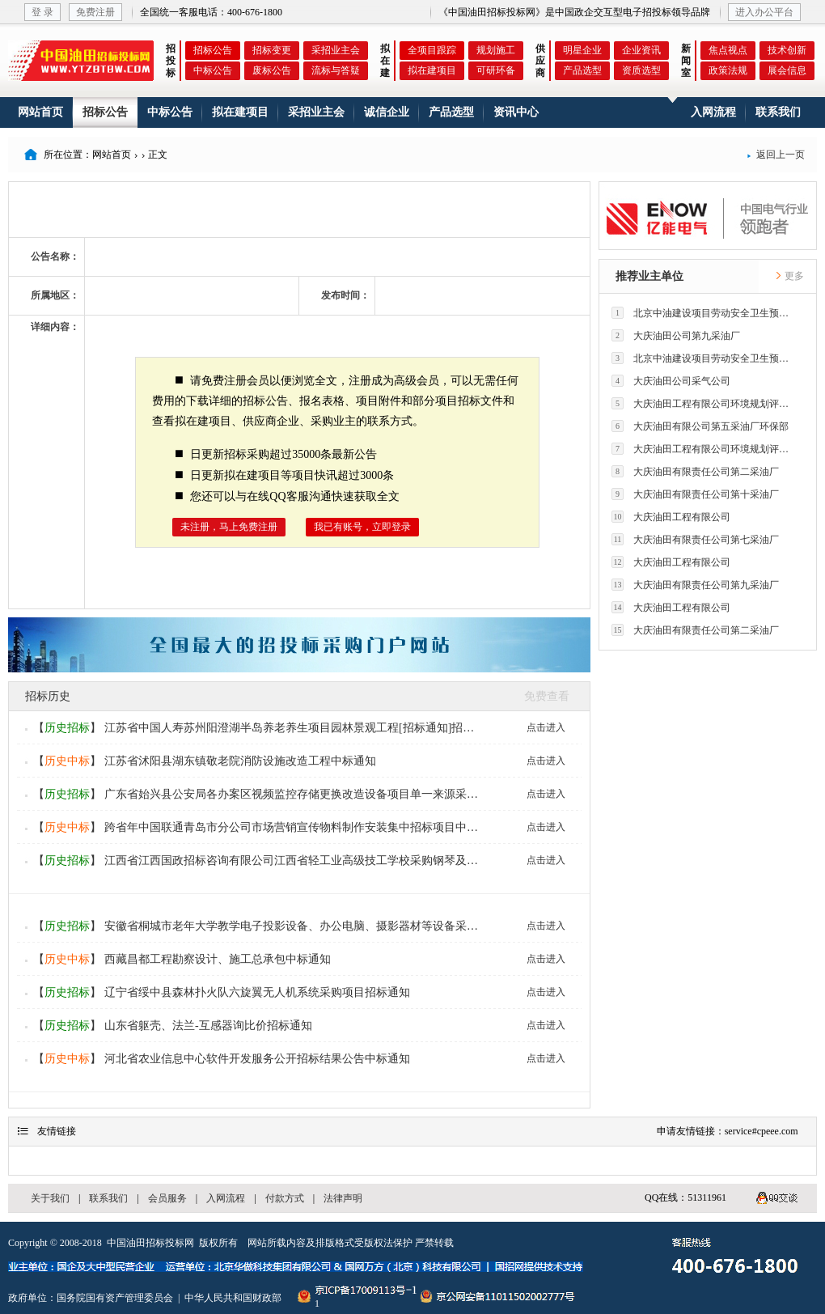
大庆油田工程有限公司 (670, 517)
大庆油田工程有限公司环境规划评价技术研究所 (704, 403)
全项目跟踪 (432, 50)
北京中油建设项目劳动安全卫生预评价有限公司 (704, 313)
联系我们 (778, 112)
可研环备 (495, 70)
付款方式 (284, 1198)
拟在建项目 (432, 70)
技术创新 (787, 50)
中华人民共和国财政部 (232, 1297)
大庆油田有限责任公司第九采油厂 (695, 585)
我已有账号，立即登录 (362, 526)
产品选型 (582, 70)
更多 (789, 276)
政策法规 (728, 70)
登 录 (42, 12)
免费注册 (95, 12)
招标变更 (271, 50)
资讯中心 (516, 112)
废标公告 (271, 70)
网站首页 (40, 112)
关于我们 (50, 1198)
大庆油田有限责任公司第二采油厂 (695, 471)
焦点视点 (728, 50)
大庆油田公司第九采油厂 (675, 335)
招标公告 (212, 50)
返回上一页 (776, 154)
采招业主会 (335, 50)
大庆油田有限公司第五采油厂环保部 (700, 426)
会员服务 (167, 1198)
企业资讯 (641, 50)
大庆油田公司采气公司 (670, 381)
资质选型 (641, 70)
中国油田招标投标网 (150, 1242)
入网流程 (713, 112)
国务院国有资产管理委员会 (115, 1297)
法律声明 (343, 1198)
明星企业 (582, 50)
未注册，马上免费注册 (228, 526)
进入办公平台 (764, 12)
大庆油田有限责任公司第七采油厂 (695, 539)
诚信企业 (386, 112)
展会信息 (787, 70)
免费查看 (546, 696)
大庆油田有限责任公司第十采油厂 (695, 494)
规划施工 (495, 50)
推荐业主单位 (649, 276)
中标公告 (212, 70)
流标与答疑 (335, 70)
